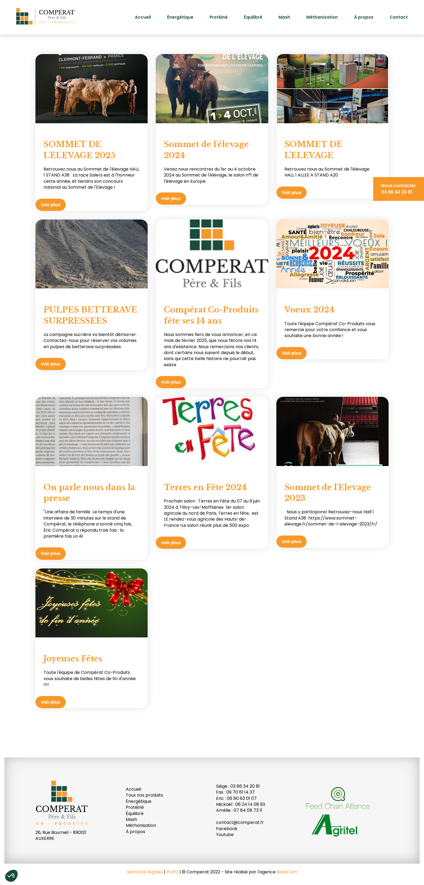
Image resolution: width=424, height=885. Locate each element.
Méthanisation (322, 17)
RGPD (172, 872)
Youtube (225, 834)
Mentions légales (145, 872)
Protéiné (219, 17)
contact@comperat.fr (240, 822)
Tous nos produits (144, 795)
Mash (284, 17)
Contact (399, 17)
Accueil (143, 17)
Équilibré (253, 17)
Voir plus (50, 205)
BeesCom (287, 872)
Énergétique (180, 17)
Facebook (226, 829)
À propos (363, 17)
